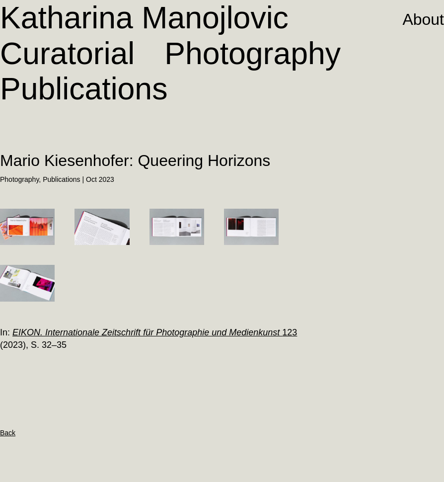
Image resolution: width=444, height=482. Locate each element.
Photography (252, 53)
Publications (83, 88)
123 (154, 332)
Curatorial (67, 53)
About (423, 19)
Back (7, 433)
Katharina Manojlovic (144, 17)
